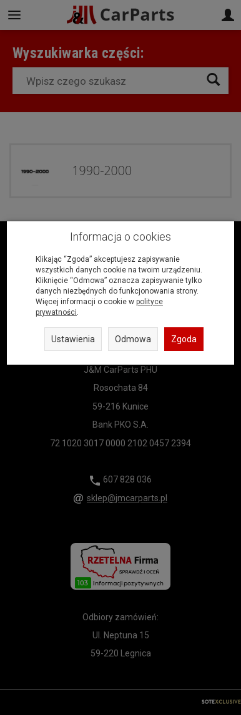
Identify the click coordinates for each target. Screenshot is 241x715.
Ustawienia (73, 339)
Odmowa (133, 339)
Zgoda (184, 339)
